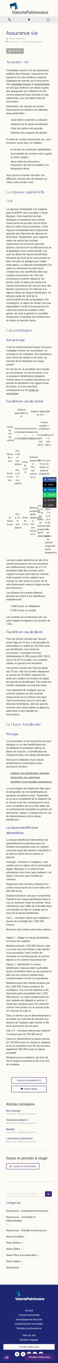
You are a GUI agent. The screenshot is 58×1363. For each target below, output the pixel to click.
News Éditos (13, 1249)
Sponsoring (12, 1267)
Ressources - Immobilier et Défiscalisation (20, 1219)
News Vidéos (13, 1261)
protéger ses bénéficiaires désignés (30, 773)
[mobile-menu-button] (48, 20)
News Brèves (13, 1242)
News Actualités (15, 1236)
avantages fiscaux (21, 84)
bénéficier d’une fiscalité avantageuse (31, 781)
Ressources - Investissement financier (27, 1211)
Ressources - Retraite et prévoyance (26, 1230)
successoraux (41, 84)
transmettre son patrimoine (25, 777)
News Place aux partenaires (21, 1255)
